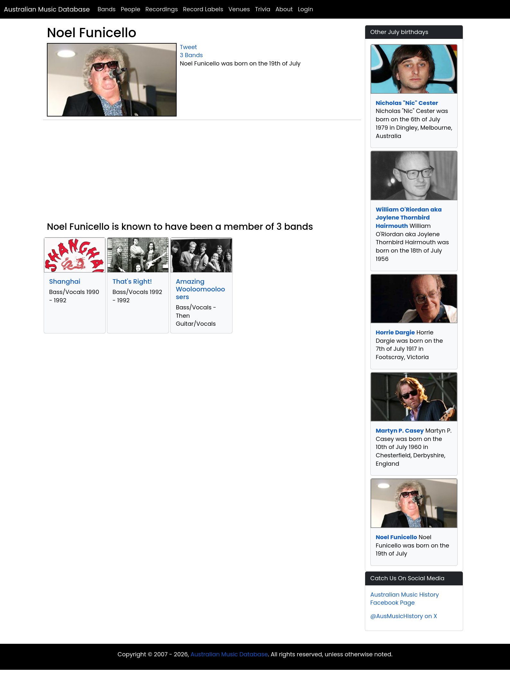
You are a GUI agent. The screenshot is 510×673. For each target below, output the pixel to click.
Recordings (161, 9)
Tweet (188, 47)
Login (305, 9)
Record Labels (203, 9)
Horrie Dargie (395, 332)
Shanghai (64, 281)
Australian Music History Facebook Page (404, 599)
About (284, 9)
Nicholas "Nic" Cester (407, 103)
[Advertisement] (202, 173)
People (130, 9)
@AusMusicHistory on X (403, 616)
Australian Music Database (47, 9)
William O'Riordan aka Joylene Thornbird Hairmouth (409, 217)
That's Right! (132, 281)
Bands (107, 9)
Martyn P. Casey (400, 431)
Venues (239, 9)
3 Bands (191, 55)
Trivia (262, 9)
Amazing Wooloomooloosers (200, 289)
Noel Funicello (396, 537)
